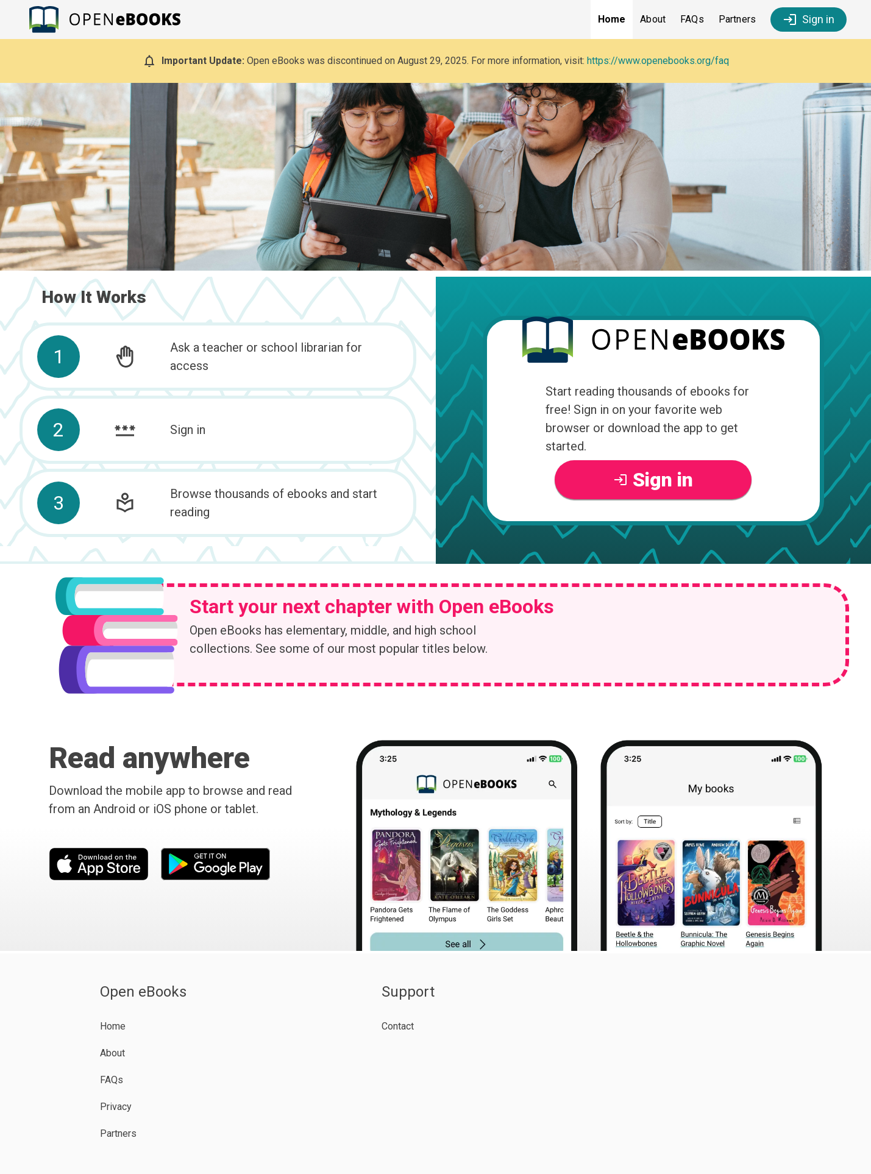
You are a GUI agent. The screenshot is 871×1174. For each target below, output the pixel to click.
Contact (398, 1026)
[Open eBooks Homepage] (108, 19)
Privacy (116, 1106)
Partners (737, 19)
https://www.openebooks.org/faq (658, 60)
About (653, 19)
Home (612, 19)
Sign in (808, 19)
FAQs (692, 19)
